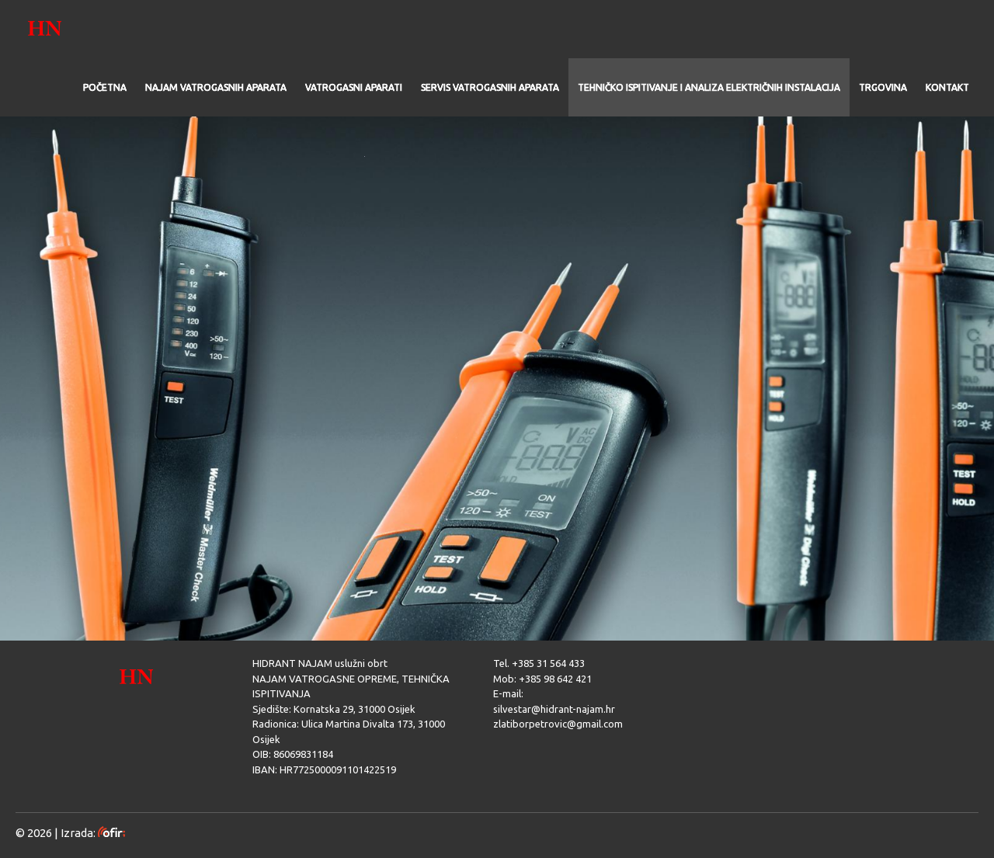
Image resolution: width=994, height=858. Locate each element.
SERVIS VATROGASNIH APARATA (490, 87)
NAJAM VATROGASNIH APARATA (216, 87)
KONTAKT (947, 87)
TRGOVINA (883, 87)
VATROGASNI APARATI (353, 87)
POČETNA (105, 87)
